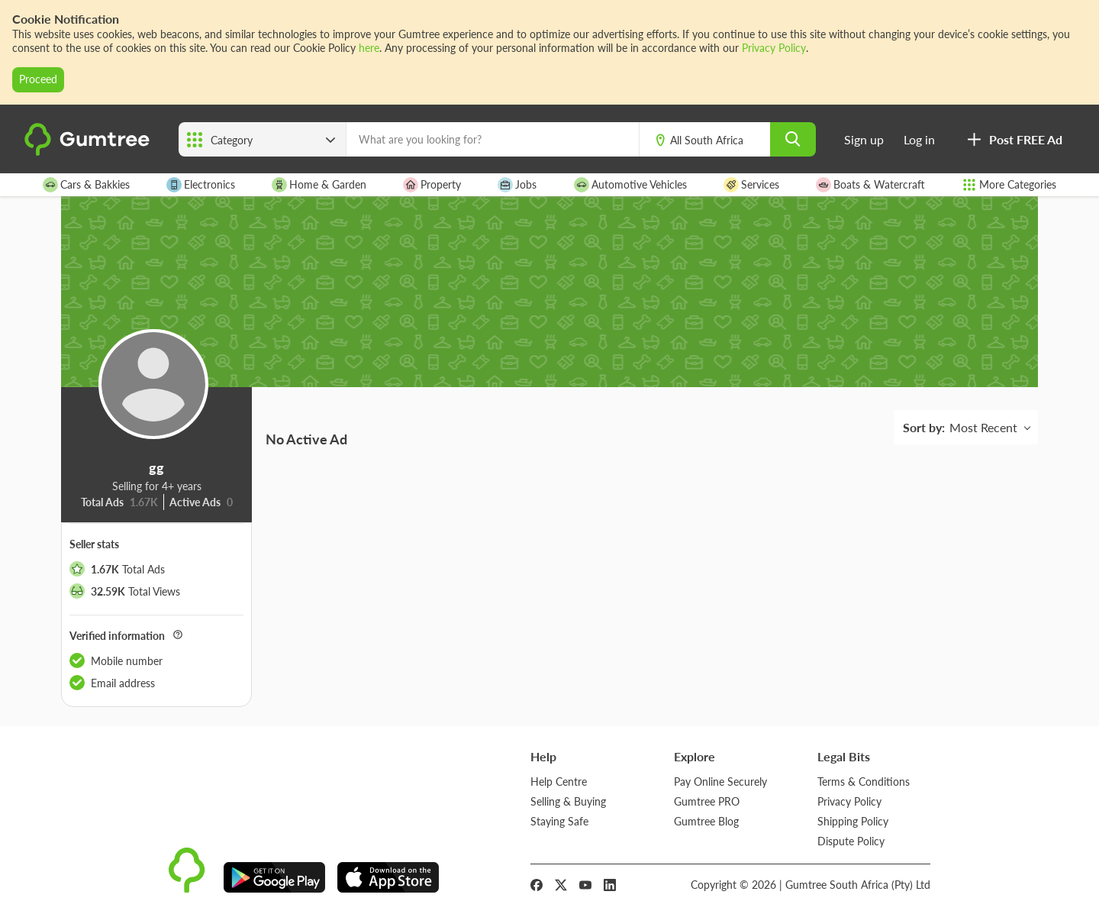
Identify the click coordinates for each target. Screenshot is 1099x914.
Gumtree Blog (706, 821)
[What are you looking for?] (492, 139)
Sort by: (924, 427)
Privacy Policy (774, 47)
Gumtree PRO (707, 801)
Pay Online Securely (720, 781)
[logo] (89, 152)
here (369, 47)
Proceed (38, 79)
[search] (793, 139)
